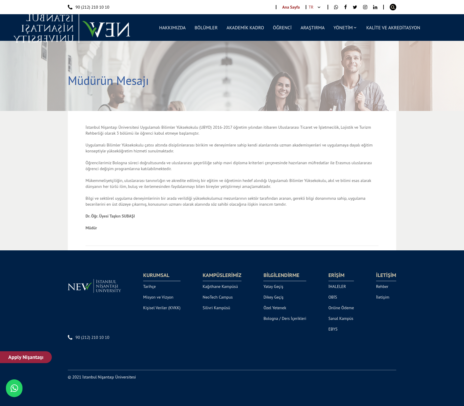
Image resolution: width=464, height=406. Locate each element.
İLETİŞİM (386, 275)
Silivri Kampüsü (216, 307)
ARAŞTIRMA (313, 27)
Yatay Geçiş (273, 286)
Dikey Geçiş (273, 297)
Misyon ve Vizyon (158, 297)
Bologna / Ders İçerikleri (284, 318)
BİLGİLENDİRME (281, 275)
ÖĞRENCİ (282, 27)
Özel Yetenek (274, 307)
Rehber (382, 286)
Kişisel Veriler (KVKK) (162, 307)
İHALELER (337, 286)
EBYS (333, 329)
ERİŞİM (336, 275)
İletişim (382, 297)
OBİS (332, 297)
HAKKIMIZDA (172, 27)
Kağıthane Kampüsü (220, 286)
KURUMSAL (156, 275)
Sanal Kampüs (340, 318)
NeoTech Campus (218, 297)
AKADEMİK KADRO (245, 27)
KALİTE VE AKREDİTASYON (393, 27)
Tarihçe (149, 286)
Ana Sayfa (291, 7)
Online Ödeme (341, 307)
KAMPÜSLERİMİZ (222, 275)
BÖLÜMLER (206, 27)
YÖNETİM (343, 27)
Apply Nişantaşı (26, 357)
